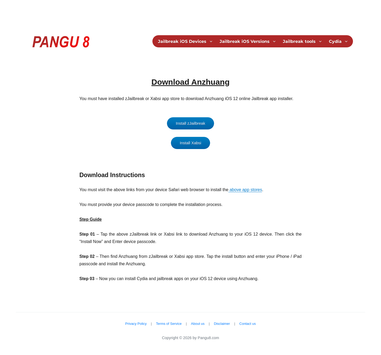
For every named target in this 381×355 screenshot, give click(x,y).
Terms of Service (169, 324)
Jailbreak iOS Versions (245, 41)
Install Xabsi (190, 143)
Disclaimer (222, 324)
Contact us (247, 324)
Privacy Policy (136, 324)
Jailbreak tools (299, 41)
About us (198, 324)
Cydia (335, 41)
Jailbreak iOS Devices (182, 41)
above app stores (245, 189)
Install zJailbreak (190, 123)
